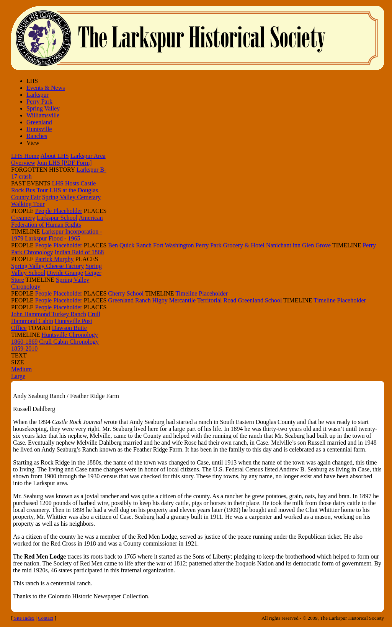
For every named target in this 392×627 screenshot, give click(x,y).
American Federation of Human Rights (57, 221)
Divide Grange (65, 273)
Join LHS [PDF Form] (64, 162)
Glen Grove (316, 245)
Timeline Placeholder (201, 293)
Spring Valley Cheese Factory (47, 266)
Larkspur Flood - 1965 (52, 238)
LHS (32, 81)
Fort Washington (173, 245)
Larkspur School (57, 217)
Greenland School (260, 300)
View (32, 143)
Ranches (36, 136)
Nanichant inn (283, 245)
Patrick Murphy (54, 259)
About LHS (54, 156)
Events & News (45, 87)
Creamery (23, 217)
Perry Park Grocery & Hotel (230, 245)
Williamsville (42, 115)
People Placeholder (58, 211)
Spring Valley (43, 108)
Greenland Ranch (129, 300)
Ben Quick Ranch (130, 245)
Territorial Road (216, 300)
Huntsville (39, 129)
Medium (21, 369)
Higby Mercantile (174, 300)
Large (18, 376)
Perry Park (39, 101)
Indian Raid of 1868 (79, 252)
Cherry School (126, 293)
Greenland (39, 122)
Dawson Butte (69, 328)
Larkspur (37, 94)
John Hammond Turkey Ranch (48, 314)
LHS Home (25, 156)
